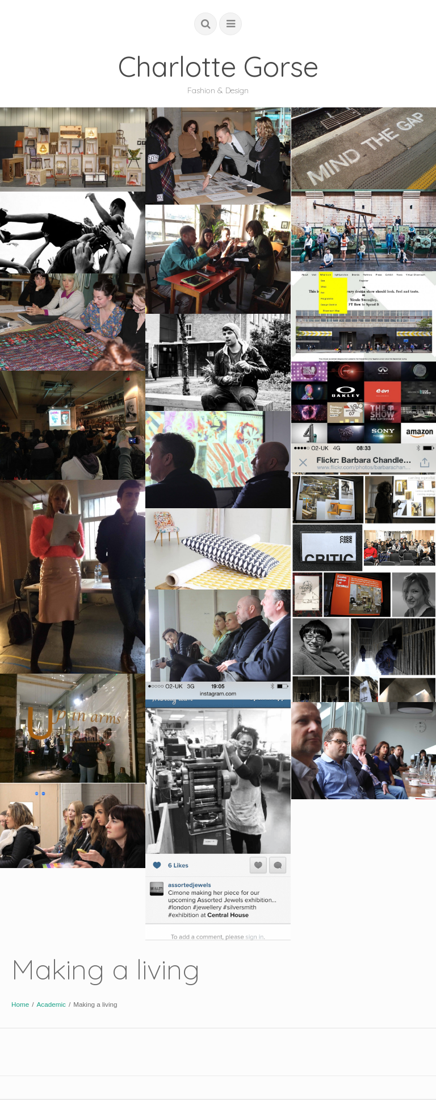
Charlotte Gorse (218, 66)
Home (20, 1004)
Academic (50, 1004)
